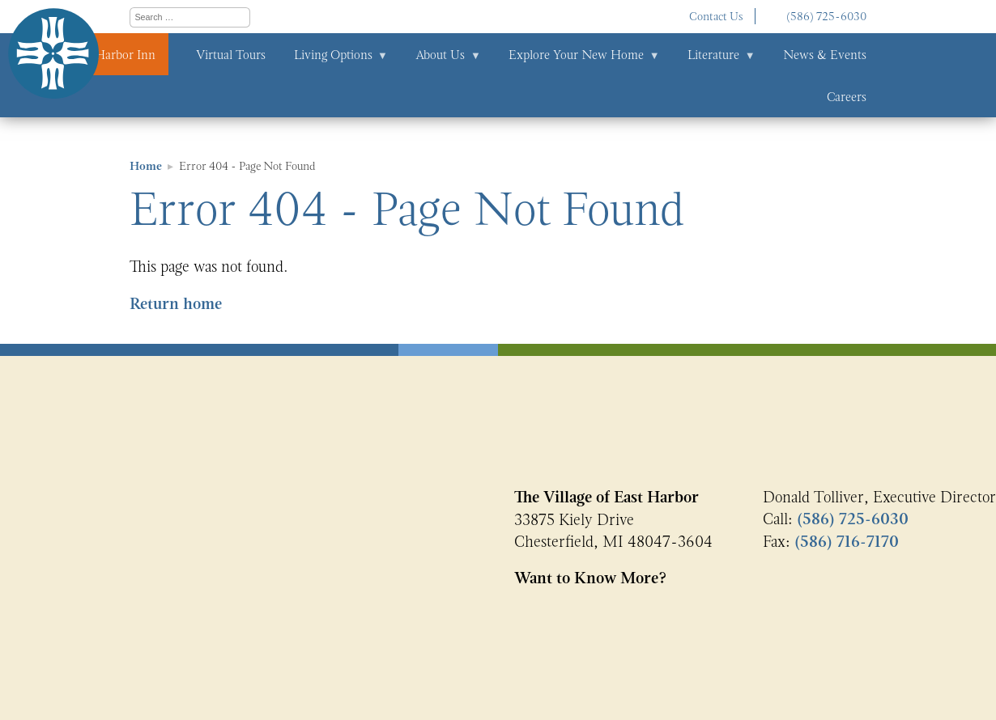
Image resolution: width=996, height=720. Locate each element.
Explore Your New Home (576, 54)
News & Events (824, 54)
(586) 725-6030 (826, 16)
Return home (176, 304)
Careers (846, 96)
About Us (440, 54)
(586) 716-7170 (846, 542)
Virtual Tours (231, 54)
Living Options (333, 54)
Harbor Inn (125, 54)
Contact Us (716, 16)
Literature (713, 54)
